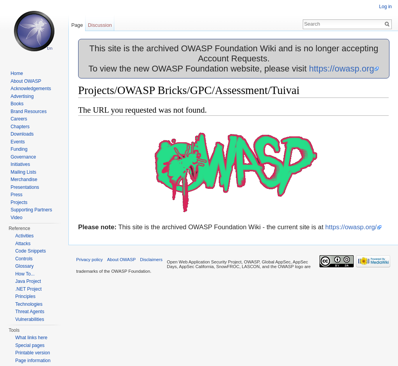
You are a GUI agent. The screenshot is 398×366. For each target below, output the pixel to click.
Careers (18, 119)
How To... (25, 274)
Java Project (28, 281)
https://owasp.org (341, 68)
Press (16, 194)
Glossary (24, 266)
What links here (31, 337)
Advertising (21, 96)
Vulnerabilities (29, 319)
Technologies (28, 304)
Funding (18, 149)
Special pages (29, 345)
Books (16, 103)
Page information (33, 360)
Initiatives (20, 164)
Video (16, 217)
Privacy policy (89, 259)
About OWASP (25, 81)
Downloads (21, 134)
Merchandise (23, 179)
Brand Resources (28, 111)
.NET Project (28, 289)
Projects (18, 202)
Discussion (100, 25)
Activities (24, 236)
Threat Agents (29, 311)
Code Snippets (30, 251)
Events (17, 142)
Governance (23, 157)
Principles (25, 296)
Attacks (22, 243)
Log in (385, 6)
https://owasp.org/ (351, 227)
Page (77, 25)
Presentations (24, 187)
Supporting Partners (31, 210)
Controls (24, 258)
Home (16, 73)
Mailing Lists (23, 172)
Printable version (32, 353)
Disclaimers (151, 259)
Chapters (20, 126)
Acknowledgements (30, 88)
